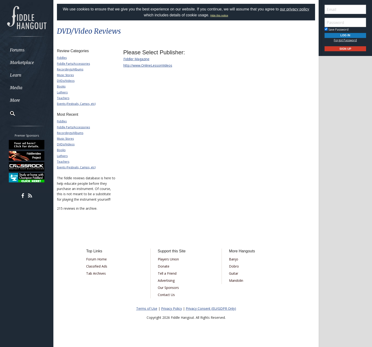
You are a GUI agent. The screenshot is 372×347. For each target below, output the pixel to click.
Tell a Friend (167, 273)
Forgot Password (345, 40)
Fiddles (62, 58)
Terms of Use (146, 308)
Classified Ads (96, 266)
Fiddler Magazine (136, 59)
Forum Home (96, 259)
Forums (17, 50)
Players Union (168, 259)
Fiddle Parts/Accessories (73, 64)
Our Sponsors (168, 287)
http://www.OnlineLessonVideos (147, 65)
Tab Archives (96, 273)
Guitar (233, 273)
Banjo (233, 259)
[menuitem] (26, 50)
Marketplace (22, 62)
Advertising (166, 280)
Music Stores (65, 75)
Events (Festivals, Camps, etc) (76, 104)
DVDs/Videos (65, 81)
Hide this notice (219, 15)
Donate (163, 266)
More (15, 100)
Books (61, 86)
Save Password (337, 30)
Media (16, 87)
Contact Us (166, 294)
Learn (15, 75)
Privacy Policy (171, 308)
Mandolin (236, 280)
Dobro (234, 266)
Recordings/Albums (70, 69)
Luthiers (62, 92)
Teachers (63, 98)
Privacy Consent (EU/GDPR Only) (211, 308)
